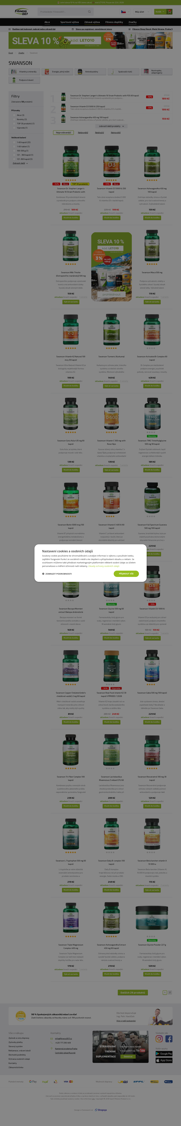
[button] (57, 573)
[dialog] (90, 563)
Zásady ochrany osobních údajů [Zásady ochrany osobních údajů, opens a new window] (103, 566)
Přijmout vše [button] (126, 573)
